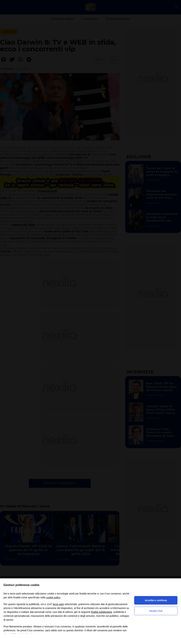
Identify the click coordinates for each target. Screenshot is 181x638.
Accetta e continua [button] (156, 600)
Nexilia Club (155, 611)
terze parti (58, 604)
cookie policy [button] (53, 597)
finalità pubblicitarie (101, 612)
